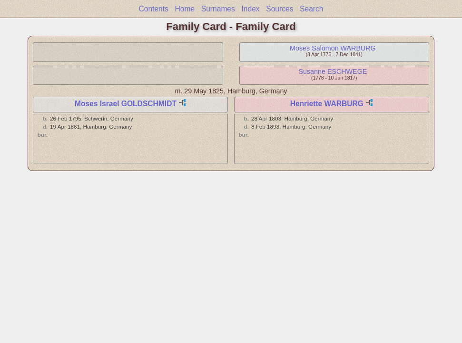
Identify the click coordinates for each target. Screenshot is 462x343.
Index (250, 9)
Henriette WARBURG (327, 104)
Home (185, 9)
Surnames (218, 9)
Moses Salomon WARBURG (333, 48)
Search (311, 9)
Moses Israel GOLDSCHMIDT (126, 104)
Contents (153, 9)
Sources (279, 9)
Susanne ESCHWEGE (332, 71)
